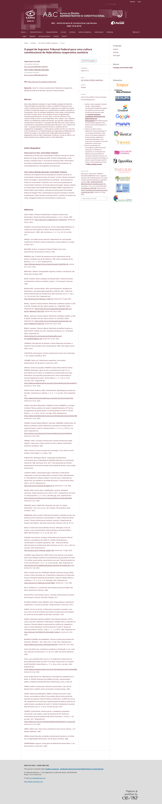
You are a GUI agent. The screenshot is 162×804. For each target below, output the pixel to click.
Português (116, 55)
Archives (72, 32)
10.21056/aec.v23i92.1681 (88, 188)
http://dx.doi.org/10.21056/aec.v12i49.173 (38, 299)
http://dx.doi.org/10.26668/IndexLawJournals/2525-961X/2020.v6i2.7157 (49, 565)
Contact (56, 36)
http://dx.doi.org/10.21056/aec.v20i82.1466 (39, 550)
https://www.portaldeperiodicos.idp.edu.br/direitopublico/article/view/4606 (50, 669)
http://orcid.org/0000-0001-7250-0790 (36, 67)
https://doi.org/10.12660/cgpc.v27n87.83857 (39, 583)
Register (32, 36)
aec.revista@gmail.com (37, 778)
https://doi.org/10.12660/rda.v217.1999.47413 (51, 220)
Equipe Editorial (51, 32)
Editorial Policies (36, 32)
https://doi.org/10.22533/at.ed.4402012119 (39, 486)
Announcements (44, 36)
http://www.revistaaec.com (33, 782)
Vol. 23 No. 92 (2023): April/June (48, 43)
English (115, 49)
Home (26, 43)
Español (116, 52)
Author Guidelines (85, 32)
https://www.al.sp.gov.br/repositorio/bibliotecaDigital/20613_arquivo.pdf (49, 722)
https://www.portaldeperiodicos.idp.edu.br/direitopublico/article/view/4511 (50, 383)
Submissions (99, 32)
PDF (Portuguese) (89, 61)
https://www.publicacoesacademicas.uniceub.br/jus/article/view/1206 (48, 398)
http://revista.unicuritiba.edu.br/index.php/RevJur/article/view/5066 (48, 498)
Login (24, 36)
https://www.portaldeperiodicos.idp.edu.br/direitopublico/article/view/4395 (50, 416)
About (23, 32)
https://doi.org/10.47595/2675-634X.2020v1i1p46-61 (42, 632)
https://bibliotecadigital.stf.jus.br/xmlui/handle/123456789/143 (46, 264)
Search (64, 36)
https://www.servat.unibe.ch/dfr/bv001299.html (41, 644)
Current (63, 32)
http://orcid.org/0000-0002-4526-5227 (36, 75)
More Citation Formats (89, 198)
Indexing (110, 32)
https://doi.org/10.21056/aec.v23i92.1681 (42, 82)
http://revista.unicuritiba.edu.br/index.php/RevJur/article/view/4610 (48, 433)
